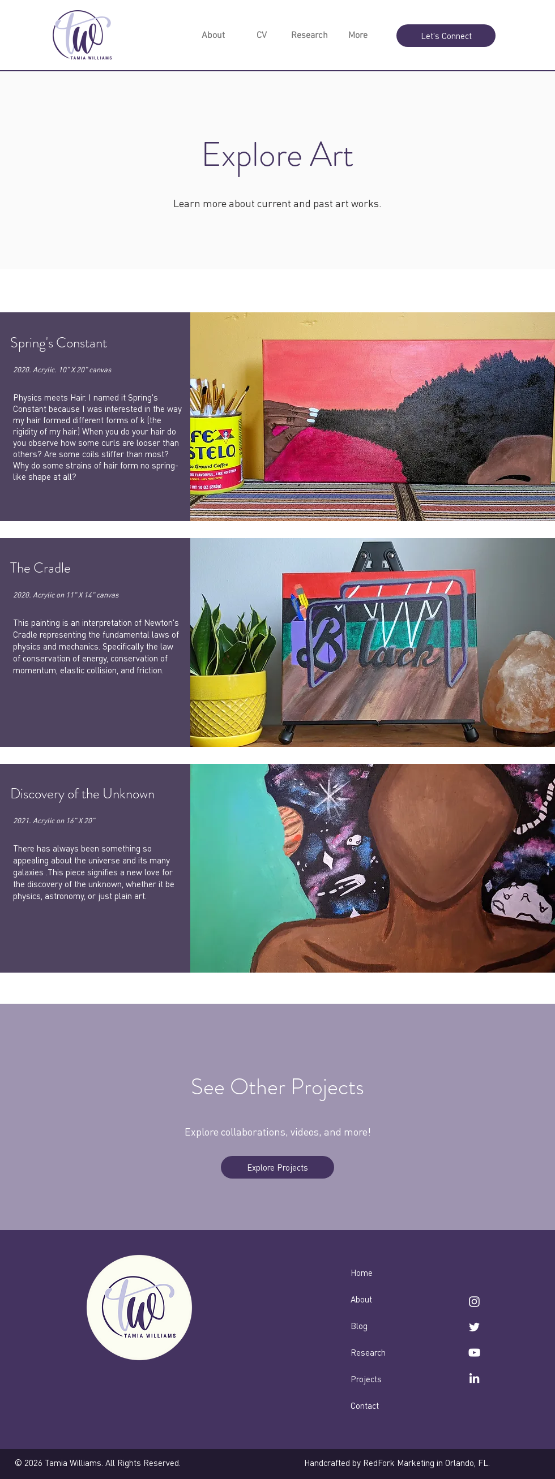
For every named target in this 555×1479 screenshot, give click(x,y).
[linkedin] (474, 1378)
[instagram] (474, 1302)
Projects (366, 1379)
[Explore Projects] (277, 1167)
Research (368, 1352)
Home (362, 1272)
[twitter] (474, 1327)
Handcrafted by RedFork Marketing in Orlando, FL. (397, 1462)
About (361, 1299)
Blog (359, 1325)
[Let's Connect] (446, 35)
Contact (365, 1405)
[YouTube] (474, 1352)
